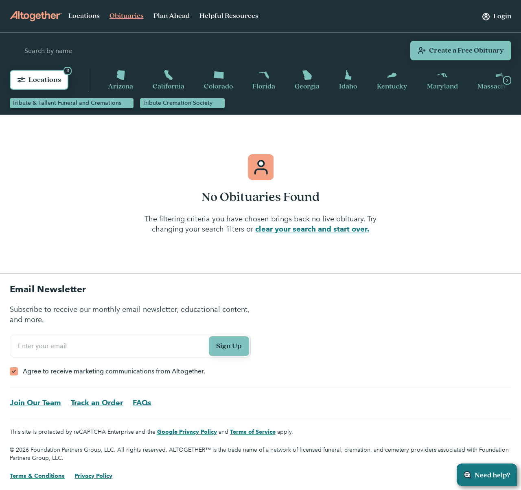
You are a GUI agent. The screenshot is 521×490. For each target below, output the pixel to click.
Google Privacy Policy (187, 432)
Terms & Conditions (37, 476)
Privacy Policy (93, 476)
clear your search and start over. (312, 229)
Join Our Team (35, 403)
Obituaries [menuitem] (126, 16)
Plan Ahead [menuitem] (171, 16)
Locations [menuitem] (84, 16)
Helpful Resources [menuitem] (228, 16)
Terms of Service (253, 432)
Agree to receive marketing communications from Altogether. (114, 371)
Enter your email (43, 346)
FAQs (142, 403)
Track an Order (97, 403)
